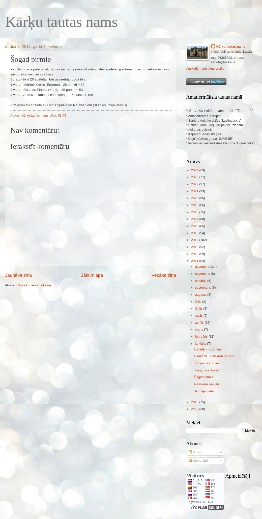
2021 (195, 191)
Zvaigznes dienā (206, 370)
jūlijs (198, 302)
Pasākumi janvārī (206, 384)
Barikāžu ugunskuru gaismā (214, 356)
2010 (195, 402)
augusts (201, 294)
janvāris (201, 343)
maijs (199, 315)
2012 (195, 254)
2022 (195, 184)
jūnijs (199, 308)
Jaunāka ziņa (18, 275)
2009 (195, 409)
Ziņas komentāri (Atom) (34, 285)
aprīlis (200, 322)
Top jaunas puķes (206, 363)
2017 (195, 219)
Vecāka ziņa (164, 275)
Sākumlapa (91, 275)
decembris (203, 266)
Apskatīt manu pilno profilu (205, 68)
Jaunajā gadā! (204, 391)
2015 (195, 233)
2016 (195, 226)
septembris (203, 287)
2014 (195, 240)
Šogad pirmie (203, 377)
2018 (195, 212)
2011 (195, 261)
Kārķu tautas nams (61, 21)
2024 (195, 170)
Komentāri (198, 460)
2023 (195, 177)
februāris (202, 336)
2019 (195, 205)
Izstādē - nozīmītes (208, 349)
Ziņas (195, 452)
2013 (195, 247)
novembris (203, 274)
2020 (195, 198)
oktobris (201, 281)
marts (199, 329)
